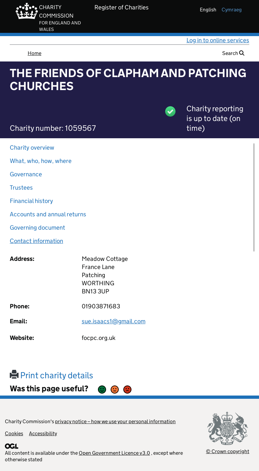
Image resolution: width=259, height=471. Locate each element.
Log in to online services (217, 40)
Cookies (14, 433)
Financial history (31, 201)
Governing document (37, 227)
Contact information (36, 241)
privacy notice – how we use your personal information (115, 421)
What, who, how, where (41, 161)
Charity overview (32, 147)
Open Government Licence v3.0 (114, 453)
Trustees (21, 187)
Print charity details (51, 375)
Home (34, 53)
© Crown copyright (227, 451)
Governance (26, 174)
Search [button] (233, 53)
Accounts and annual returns (48, 214)
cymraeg (232, 10)
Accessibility (43, 433)
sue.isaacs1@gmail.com (113, 321)
